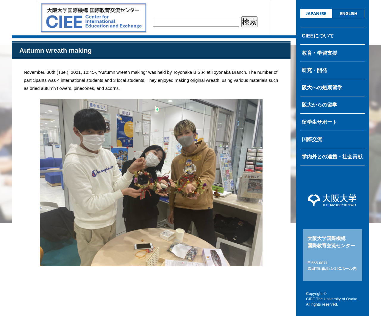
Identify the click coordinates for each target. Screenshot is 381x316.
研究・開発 (314, 70)
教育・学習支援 (319, 53)
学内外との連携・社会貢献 (332, 156)
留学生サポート (319, 122)
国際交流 (312, 139)
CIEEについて (318, 36)
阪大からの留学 (319, 105)
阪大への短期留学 (322, 87)
